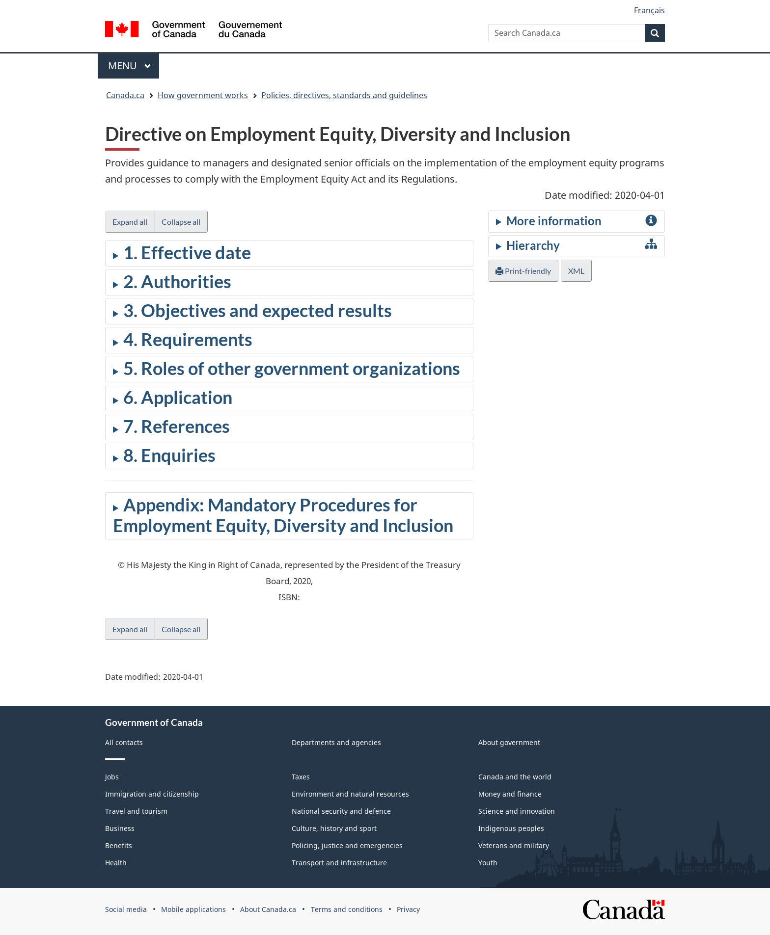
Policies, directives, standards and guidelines (344, 95)
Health (116, 862)
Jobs (112, 776)
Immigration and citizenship (152, 794)
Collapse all (181, 221)
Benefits (118, 845)
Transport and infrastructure (339, 862)
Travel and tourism (136, 811)
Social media (126, 909)
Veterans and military (513, 845)
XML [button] (576, 270)
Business (120, 828)
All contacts (124, 742)
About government (509, 742)
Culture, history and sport (334, 828)
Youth (487, 862)
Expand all (129, 221)
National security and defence (341, 811)
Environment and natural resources (350, 794)
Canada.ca (125, 95)
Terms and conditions (347, 909)
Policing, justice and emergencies (347, 845)
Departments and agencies (336, 742)
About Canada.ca (268, 909)
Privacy (408, 909)
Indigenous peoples (511, 828)
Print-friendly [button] (523, 270)
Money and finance (510, 794)
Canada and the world (514, 776)
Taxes (301, 776)
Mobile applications (193, 909)
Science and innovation (516, 811)
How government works (203, 95)
